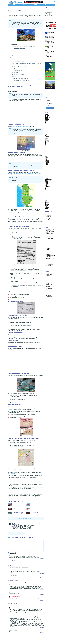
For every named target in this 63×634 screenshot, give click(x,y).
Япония (46, 208)
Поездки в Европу (48, 256)
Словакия (46, 183)
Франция (46, 197)
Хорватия (46, 198)
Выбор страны (48, 275)
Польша (46, 175)
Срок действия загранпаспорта (20, 50)
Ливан (46, 158)
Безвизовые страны (49, 216)
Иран (46, 142)
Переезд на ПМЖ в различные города (48, 236)
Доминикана (47, 136)
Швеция (46, 203)
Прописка (47, 239)
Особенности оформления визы (18, 57)
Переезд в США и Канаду (49, 284)
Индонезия (47, 140)
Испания (46, 145)
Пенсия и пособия (48, 234)
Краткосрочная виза (15, 76)
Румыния (46, 178)
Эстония (46, 205)
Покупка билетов (48, 259)
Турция (46, 191)
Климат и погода (48, 254)
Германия (46, 131)
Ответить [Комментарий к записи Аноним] (42, 589)
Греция (46, 133)
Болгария (46, 124)
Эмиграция (47, 271)
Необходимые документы (19, 59)
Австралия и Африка (49, 273)
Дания (46, 135)
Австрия (46, 116)
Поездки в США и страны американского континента (50, 258)
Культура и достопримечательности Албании (20, 80)
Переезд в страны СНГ (49, 283)
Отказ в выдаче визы (16, 72)
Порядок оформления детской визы (21, 66)
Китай (46, 154)
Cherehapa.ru (17, 166)
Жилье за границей (49, 253)
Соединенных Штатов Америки (27, 173)
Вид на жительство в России (50, 229)
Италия (46, 146)
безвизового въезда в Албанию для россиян (19, 126)
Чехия (46, 200)
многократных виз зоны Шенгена (14, 173)
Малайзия (47, 162)
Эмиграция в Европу (49, 296)
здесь (17, 237)
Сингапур (46, 182)
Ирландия (47, 143)
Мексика (46, 166)
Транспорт (47, 290)
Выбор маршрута (48, 250)
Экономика (47, 294)
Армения (46, 120)
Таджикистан (47, 186)
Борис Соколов (15, 524)
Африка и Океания (48, 215)
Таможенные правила (49, 243)
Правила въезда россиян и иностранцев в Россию (50, 238)
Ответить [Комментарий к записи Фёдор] (42, 568)
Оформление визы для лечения (18, 74)
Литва (46, 159)
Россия (46, 177)
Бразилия (46, 125)
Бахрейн (46, 121)
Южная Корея (47, 207)
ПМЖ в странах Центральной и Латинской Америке (50, 286)
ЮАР (46, 206)
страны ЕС (23, 210)
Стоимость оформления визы (20, 68)
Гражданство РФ (48, 230)
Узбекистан (47, 192)
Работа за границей (49, 288)
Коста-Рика (47, 155)
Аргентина (47, 119)
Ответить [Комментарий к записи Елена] (42, 577)
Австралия (47, 115)
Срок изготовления (18, 70)
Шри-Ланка (47, 204)
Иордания (47, 141)
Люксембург (47, 160)
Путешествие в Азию (49, 263)
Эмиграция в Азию (48, 295)
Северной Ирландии (37, 173)
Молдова (46, 167)
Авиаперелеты (48, 248)
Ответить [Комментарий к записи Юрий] (42, 562)
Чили (46, 201)
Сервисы (24, 4)
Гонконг (46, 132)
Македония (47, 161)
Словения (46, 184)
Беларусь (46, 122)
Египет (46, 137)
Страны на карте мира (49, 266)
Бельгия (46, 123)
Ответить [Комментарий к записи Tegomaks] (42, 573)
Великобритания (48, 126)
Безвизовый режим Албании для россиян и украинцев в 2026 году (24, 46)
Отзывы (46, 4)
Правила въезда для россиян (19, 48)
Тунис (46, 189)
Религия (47, 289)
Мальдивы (47, 163)
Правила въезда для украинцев (20, 55)
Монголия (47, 169)
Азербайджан (47, 117)
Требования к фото (20, 61)
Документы (47, 220)
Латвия (46, 157)
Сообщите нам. (21, 533)
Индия (46, 139)
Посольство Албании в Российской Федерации (20, 78)
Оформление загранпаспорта (50, 255)
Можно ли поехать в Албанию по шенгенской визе (24, 53)
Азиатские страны (48, 214)
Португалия (47, 176)
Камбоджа (47, 148)
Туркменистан (47, 190)
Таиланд (46, 187)
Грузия (46, 134)
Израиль (46, 138)
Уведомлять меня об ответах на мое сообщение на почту (18, 552)
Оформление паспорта (49, 233)
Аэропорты (47, 249)
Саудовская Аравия (48, 179)
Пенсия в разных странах (49, 282)
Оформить (14, 4)
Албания (46, 118)
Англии (9, 174)
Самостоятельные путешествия (49, 246)
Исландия (46, 144)
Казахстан (47, 147)
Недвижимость (48, 279)
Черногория (47, 199)
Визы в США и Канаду (49, 219)
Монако (46, 168)
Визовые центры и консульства (48, 218)
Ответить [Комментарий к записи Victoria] (42, 558)
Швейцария (47, 202)
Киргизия (46, 153)
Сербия (46, 181)
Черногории (10, 409)
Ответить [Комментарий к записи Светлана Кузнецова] (42, 600)
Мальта (46, 164)
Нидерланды (47, 170)
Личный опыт (48, 276)
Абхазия (46, 114)
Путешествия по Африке (49, 264)
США (46, 185)
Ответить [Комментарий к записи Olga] (42, 594)
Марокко (46, 165)
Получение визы (48, 211)
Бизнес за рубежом (49, 274)
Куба (46, 156)
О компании (35, 4)
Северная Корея (48, 180)
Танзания (46, 188)
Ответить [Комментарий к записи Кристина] (42, 632)
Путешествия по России (49, 265)
